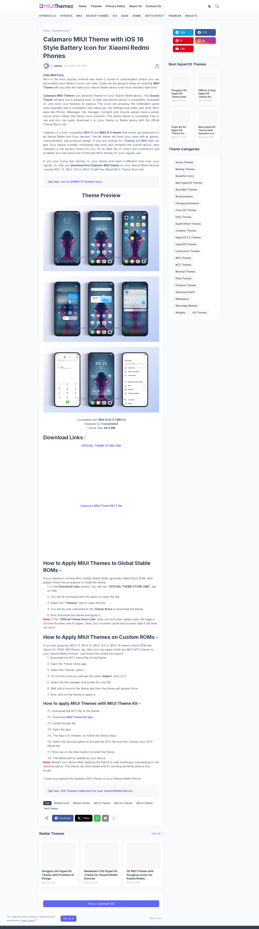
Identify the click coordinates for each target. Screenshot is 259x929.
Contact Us (153, 6)
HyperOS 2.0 (47, 15)
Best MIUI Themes (186, 189)
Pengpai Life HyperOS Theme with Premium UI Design (58, 874)
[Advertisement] (101, 476)
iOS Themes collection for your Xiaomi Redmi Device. (97, 791)
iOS (115, 15)
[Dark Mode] (210, 6)
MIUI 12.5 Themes (123, 803)
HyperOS (66, 15)
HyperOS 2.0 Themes (188, 237)
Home (83, 6)
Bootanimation (184, 196)
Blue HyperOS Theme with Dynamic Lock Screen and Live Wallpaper (207, 130)
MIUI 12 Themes (102, 803)
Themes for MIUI (135, 140)
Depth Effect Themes (188, 223)
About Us (135, 6)
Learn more (27, 920)
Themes (96, 6)
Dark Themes (183, 216)
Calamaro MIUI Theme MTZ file (101, 505)
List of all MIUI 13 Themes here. (82, 181)
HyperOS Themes (186, 244)
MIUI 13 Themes (144, 803)
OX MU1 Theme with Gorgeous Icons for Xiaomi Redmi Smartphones (140, 875)
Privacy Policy (115, 6)
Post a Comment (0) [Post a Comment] (101, 903)
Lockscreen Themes (188, 251)
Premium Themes (186, 285)
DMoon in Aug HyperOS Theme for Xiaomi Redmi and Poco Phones (206, 94)
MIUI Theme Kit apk (80, 717)
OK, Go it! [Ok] (68, 918)
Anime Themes (184, 162)
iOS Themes (199, 312)
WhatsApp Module (187, 305)
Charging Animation (187, 203)
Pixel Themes (184, 278)
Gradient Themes (186, 230)
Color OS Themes (186, 210)
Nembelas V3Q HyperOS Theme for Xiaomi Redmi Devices (100, 874)
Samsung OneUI (185, 292)
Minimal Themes (81, 803)
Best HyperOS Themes (189, 182)
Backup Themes (97, 15)
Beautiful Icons (61, 30)
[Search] (217, 6)
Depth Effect (154, 15)
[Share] (156, 66)
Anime (136, 15)
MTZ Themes (183, 264)
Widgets (191, 15)
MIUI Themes (51, 808)
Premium (175, 15)
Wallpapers (182, 298)
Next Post (155, 918)
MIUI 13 (88, 132)
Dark (124, 15)
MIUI (79, 15)
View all (156, 833)
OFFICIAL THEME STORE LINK (101, 445)
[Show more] (113, 818)
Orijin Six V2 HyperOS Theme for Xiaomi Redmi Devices (180, 130)
